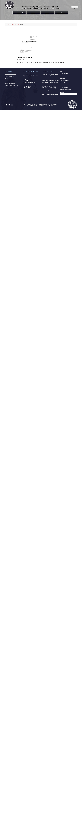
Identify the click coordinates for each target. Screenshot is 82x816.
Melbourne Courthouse (9, 76)
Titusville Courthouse (9, 78)
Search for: (62, 92)
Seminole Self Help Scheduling (33, 12)
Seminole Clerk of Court (46, 80)
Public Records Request (64, 80)
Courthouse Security (64, 73)
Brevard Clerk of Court (46, 78)
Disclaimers (62, 75)
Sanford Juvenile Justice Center (11, 85)
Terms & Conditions (64, 87)
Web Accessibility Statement (65, 89)
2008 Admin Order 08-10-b (24, 57)
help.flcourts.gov (45, 95)
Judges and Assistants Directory (61, 12)
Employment (62, 78)
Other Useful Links (63, 85)
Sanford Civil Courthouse (10, 83)
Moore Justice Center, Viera (10, 74)
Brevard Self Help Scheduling (19, 12)
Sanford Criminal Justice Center (11, 81)
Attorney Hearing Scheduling (47, 12)
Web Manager (24, 59)
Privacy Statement (63, 82)
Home (61, 71)
